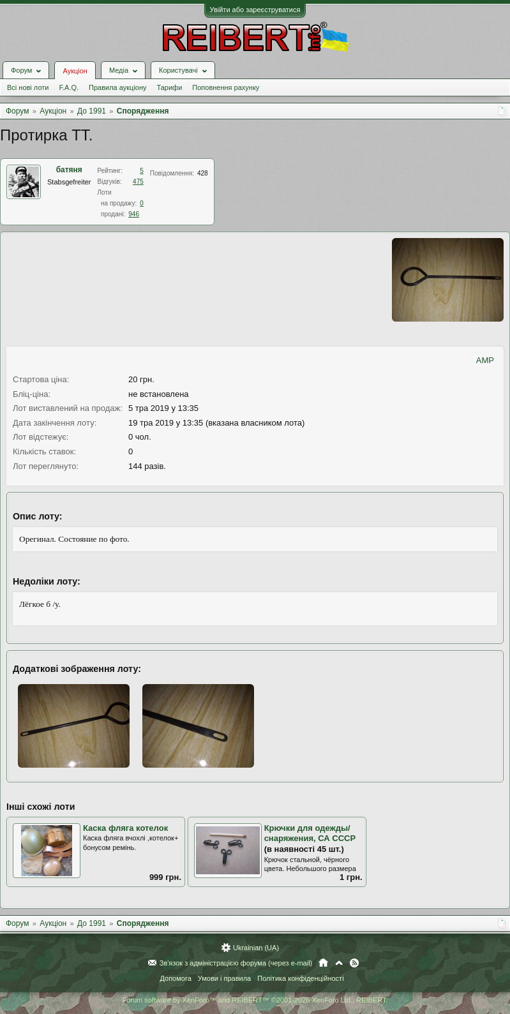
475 (138, 181)
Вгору (338, 962)
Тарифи (170, 87)
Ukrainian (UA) (256, 947)
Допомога (175, 978)
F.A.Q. (69, 87)
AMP (485, 360)
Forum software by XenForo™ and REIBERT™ (254, 1000)
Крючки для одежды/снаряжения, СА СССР (310, 833)
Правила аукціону (117, 87)
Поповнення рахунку (225, 87)
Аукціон (75, 71)
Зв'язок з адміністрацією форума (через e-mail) (236, 963)
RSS (354, 962)
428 (202, 173)
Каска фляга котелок (125, 828)
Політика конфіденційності (300, 978)
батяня (69, 169)
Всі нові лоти (28, 87)
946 (133, 214)
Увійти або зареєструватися (255, 9)
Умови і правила (224, 978)
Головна (323, 962)
